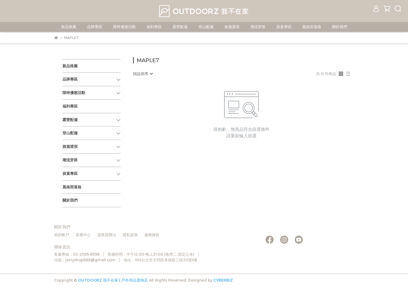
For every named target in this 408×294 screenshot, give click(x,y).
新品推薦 (68, 26)
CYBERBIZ (223, 280)
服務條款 (152, 234)
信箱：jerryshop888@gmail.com (84, 260)
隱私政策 (130, 234)
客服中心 (83, 234)
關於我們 (339, 26)
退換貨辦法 (106, 234)
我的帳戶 (61, 234)
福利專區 (154, 26)
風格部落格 (311, 26)
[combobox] (142, 74)
